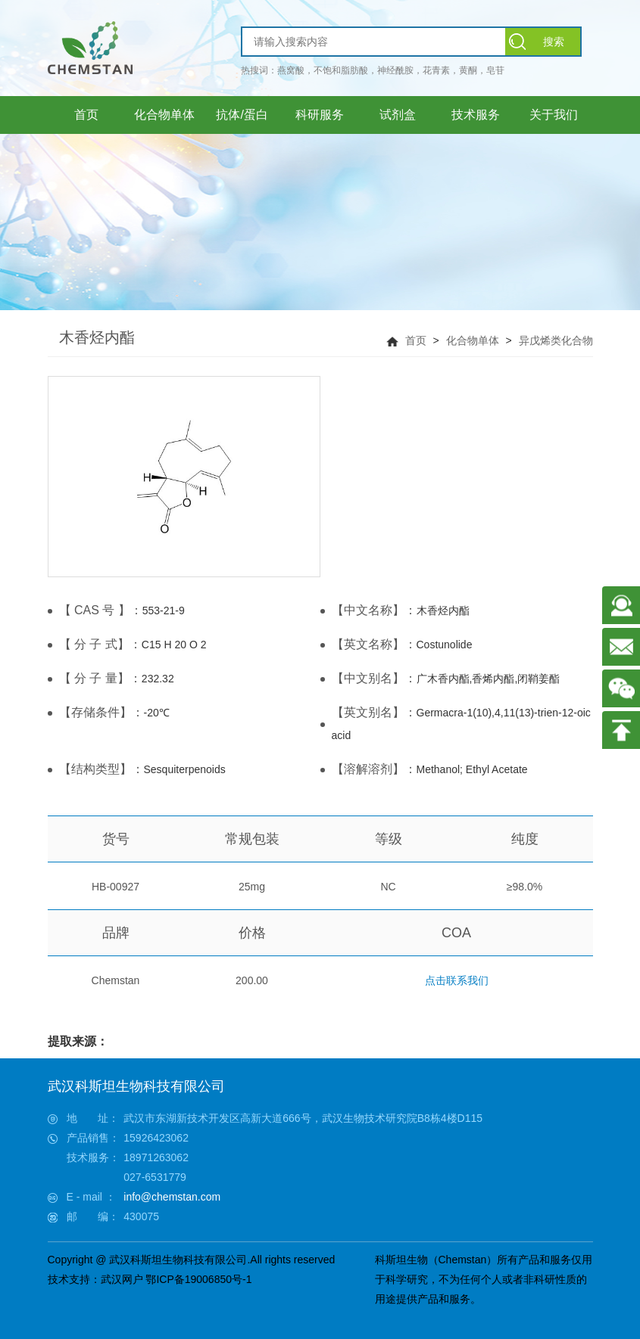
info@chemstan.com (171, 1197)
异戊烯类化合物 (556, 340)
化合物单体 (472, 340)
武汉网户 (122, 1279)
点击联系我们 (457, 980)
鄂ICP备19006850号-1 (198, 1279)
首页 (415, 340)
